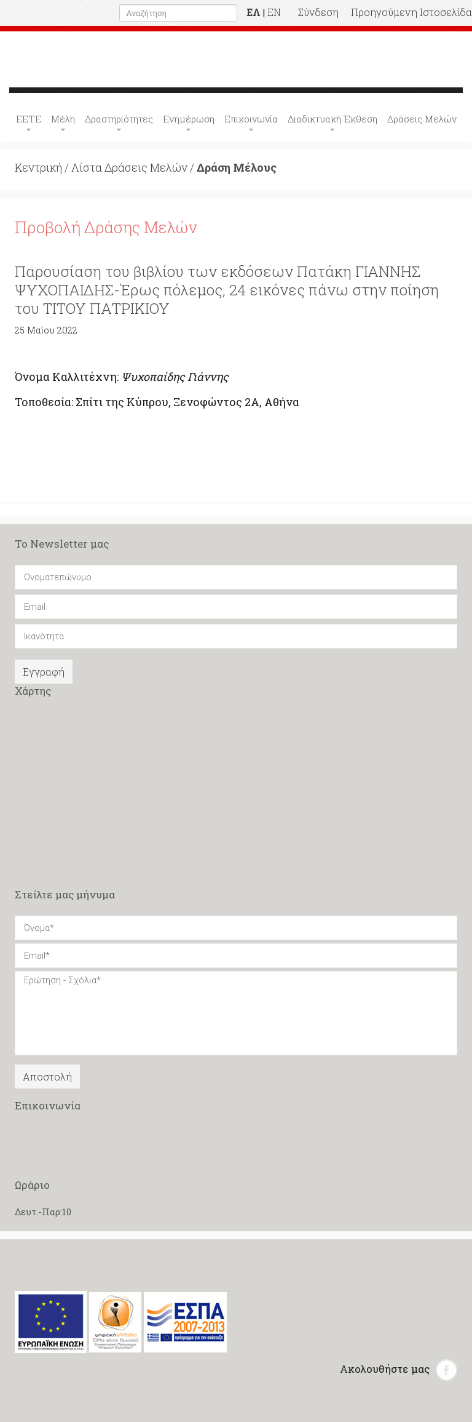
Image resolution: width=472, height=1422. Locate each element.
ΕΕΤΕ (28, 119)
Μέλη (63, 119)
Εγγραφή (44, 671)
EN (274, 12)
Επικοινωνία (251, 119)
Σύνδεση (318, 12)
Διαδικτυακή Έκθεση (332, 119)
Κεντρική (38, 167)
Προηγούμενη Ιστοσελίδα (411, 12)
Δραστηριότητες (119, 119)
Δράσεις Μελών (422, 119)
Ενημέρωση (188, 119)
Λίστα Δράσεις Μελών (129, 167)
